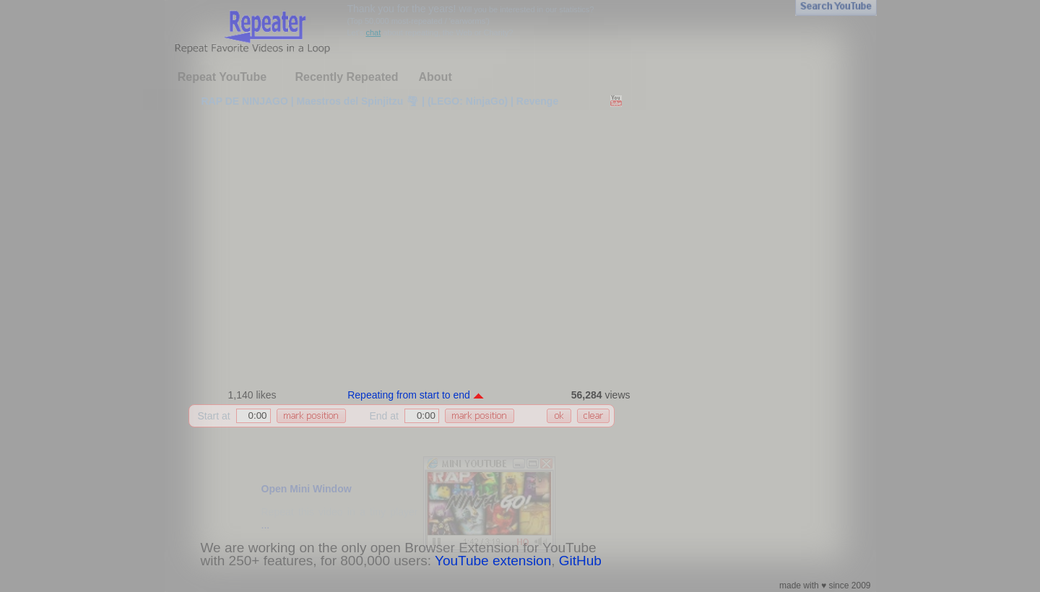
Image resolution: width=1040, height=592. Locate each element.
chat (373, 32)
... (265, 525)
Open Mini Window (306, 489)
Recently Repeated (346, 77)
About (435, 77)
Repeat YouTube (222, 77)
